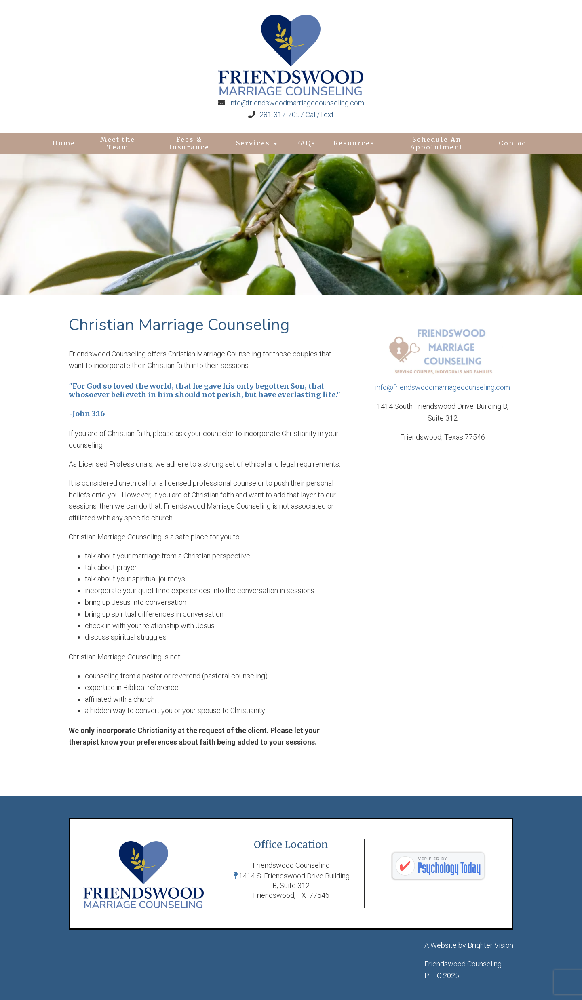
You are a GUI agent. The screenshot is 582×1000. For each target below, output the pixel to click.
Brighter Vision (490, 945)
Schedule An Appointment (436, 143)
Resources (354, 143)
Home (64, 143)
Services (253, 143)
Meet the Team (117, 143)
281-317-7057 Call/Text (296, 114)
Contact (514, 143)
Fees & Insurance (189, 143)
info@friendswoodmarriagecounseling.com (296, 103)
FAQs (306, 143)
